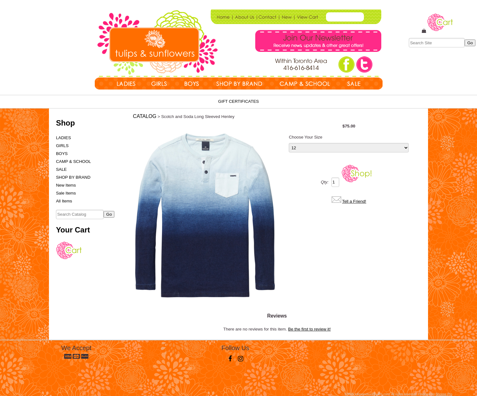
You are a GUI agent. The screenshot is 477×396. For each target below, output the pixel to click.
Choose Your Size (305, 137)
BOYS (62, 153)
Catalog (144, 116)
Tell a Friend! (354, 201)
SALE (61, 169)
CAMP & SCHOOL (73, 161)
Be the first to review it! (309, 329)
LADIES (63, 137)
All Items (64, 201)
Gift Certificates (238, 101)
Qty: (324, 182)
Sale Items (66, 193)
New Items (66, 185)
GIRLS (62, 145)
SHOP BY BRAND (73, 177)
